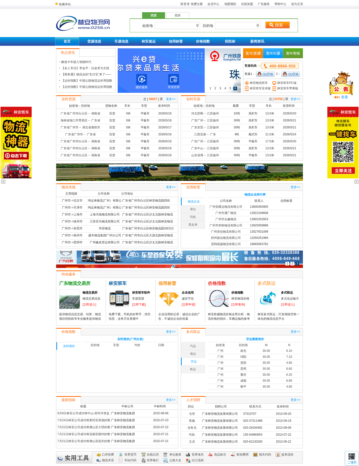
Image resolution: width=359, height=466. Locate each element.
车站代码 (130, 460)
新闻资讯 (257, 41)
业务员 (191, 427)
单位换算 (175, 454)
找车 (178, 15)
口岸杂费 (108, 454)
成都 (243, 380)
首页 (67, 41)
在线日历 (153, 454)
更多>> (171, 99)
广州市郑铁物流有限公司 (225, 225)
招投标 (230, 41)
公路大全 (175, 460)
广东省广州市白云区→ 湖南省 (80, 113)
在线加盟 (247, 4)
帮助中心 (280, 4)
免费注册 (197, 4)
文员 (192, 441)
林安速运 (149, 41)
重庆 (243, 374)
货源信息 (94, 41)
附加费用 (243, 454)
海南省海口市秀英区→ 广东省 (80, 120)
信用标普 (176, 41)
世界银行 (153, 460)
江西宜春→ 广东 (205, 134)
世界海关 (198, 454)
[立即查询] (238, 304)
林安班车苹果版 (285, 88)
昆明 (243, 368)
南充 (243, 351)
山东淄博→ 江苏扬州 (205, 155)
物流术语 (108, 460)
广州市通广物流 (225, 213)
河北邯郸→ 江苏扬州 (205, 113)
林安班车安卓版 (258, 88)
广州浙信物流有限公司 (226, 231)
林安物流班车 (256, 83)
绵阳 (243, 357)
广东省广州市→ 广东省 (80, 134)
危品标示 (220, 454)
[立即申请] (188, 304)
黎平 (243, 386)
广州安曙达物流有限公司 (225, 206)
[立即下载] (139, 304)
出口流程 (198, 460)
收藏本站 (63, 4)
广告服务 (264, 4)
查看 (344, 97)
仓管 (192, 413)
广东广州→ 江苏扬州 (205, 120)
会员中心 (213, 4)
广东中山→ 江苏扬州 (205, 148)
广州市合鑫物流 (225, 219)
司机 (192, 434)
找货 (154, 15)
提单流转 (287, 454)
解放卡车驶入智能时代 (76, 62)
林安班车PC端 (284, 83)
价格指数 (203, 41)
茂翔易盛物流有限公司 (226, 244)
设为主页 (297, 4)
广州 (220, 351)
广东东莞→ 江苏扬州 (205, 127)
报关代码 (265, 454)
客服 (192, 420)
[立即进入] (89, 304)
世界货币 (130, 454)
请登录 (185, 4)
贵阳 (243, 362)
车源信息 (121, 41)
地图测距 (230, 4)
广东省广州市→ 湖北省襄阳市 (80, 127)
